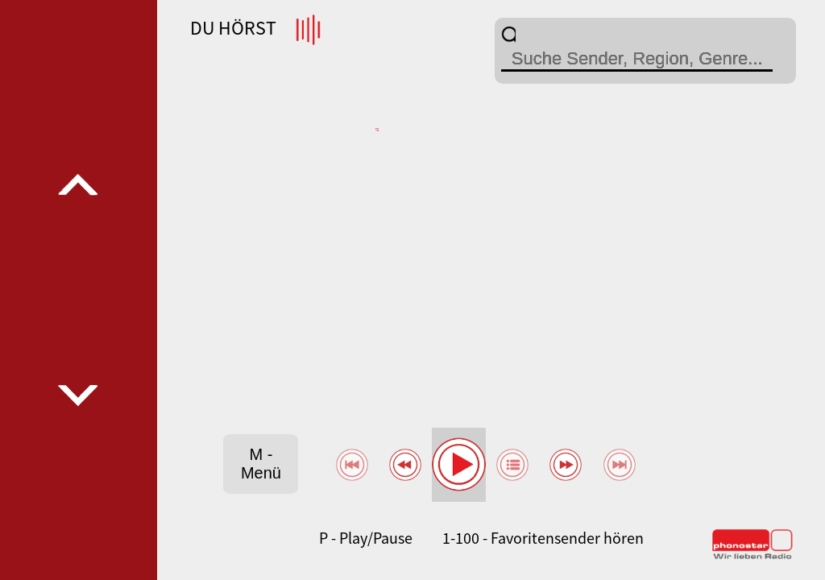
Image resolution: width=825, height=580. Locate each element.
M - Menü (261, 463)
